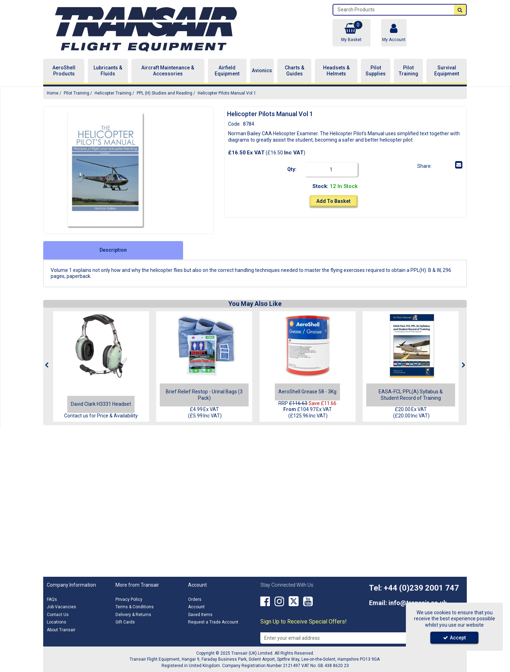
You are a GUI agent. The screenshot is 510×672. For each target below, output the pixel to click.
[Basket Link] (351, 32)
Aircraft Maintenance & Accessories (167, 71)
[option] (105, 170)
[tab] (113, 250)
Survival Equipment (446, 71)
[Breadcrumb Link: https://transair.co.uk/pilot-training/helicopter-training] (113, 93)
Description (113, 250)
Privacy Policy (128, 599)
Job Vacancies (61, 606)
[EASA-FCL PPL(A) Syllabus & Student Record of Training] (411, 346)
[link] (437, 165)
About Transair (61, 629)
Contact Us (58, 614)
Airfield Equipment (227, 71)
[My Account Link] (394, 32)
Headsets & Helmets (336, 71)
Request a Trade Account (213, 622)
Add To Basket (333, 201)
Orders (195, 599)
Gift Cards (125, 622)
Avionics (262, 70)
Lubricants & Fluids (108, 71)
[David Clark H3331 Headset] (101, 404)
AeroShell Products (63, 71)
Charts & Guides (294, 71)
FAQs (52, 599)
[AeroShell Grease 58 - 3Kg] (307, 346)
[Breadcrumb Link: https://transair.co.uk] (52, 93)
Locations (56, 622)
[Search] (393, 10)
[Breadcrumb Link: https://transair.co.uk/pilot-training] (76, 93)
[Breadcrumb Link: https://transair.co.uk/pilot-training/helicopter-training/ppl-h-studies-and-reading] (164, 93)
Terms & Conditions (134, 606)
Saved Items (200, 614)
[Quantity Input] (331, 170)
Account (196, 606)
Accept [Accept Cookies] (454, 637)
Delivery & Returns (133, 614)
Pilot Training (408, 71)
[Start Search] (460, 10)
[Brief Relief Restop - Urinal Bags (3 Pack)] (204, 346)
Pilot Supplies (376, 71)
